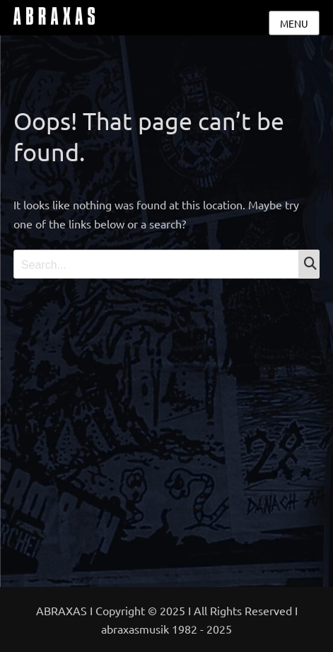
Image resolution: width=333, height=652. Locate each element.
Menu (294, 23)
